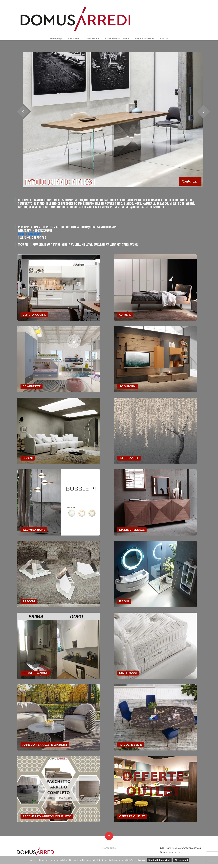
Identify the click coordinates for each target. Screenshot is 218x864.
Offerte (164, 38)
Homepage (56, 38)
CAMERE (125, 315)
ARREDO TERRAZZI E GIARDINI (44, 745)
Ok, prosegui (181, 860)
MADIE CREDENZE (132, 530)
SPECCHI (28, 601)
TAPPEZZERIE (129, 458)
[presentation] (203, 111)
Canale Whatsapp (30, 234)
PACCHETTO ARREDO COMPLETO (46, 816)
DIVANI (27, 458)
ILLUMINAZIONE (33, 530)
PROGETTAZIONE (35, 673)
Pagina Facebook (144, 38)
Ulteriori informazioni (159, 860)
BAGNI (124, 601)
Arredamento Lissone (117, 38)
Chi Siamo (73, 38)
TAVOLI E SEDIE (130, 745)
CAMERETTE (31, 386)
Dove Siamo (92, 38)
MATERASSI (128, 673)
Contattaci (190, 181)
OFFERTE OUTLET (132, 816)
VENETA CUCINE (34, 315)
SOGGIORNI (127, 386)
